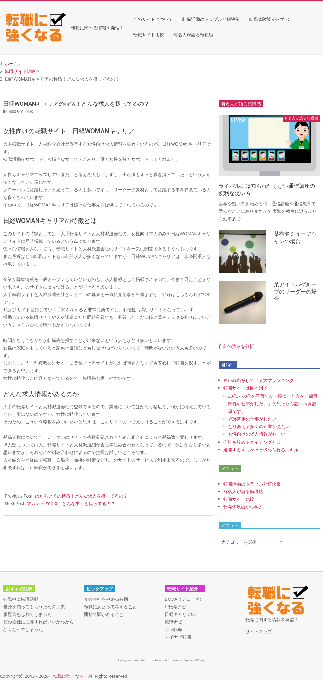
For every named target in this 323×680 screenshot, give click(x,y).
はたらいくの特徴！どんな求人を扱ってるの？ (81, 496)
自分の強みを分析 (236, 346)
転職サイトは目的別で (245, 388)
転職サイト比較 (21, 111)
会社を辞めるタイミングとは (252, 442)
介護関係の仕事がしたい (252, 419)
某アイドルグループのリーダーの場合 (295, 291)
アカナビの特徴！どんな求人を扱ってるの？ (71, 503)
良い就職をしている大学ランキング (258, 380)
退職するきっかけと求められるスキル (260, 450)
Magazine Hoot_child (155, 660)
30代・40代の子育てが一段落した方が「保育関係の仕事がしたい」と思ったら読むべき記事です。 (273, 403)
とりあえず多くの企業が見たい (259, 426)
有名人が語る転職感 (243, 491)
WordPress (196, 660)
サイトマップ (258, 632)
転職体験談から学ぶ (243, 507)
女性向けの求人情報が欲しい (256, 434)
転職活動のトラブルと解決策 (252, 484)
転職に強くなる (68, 676)
